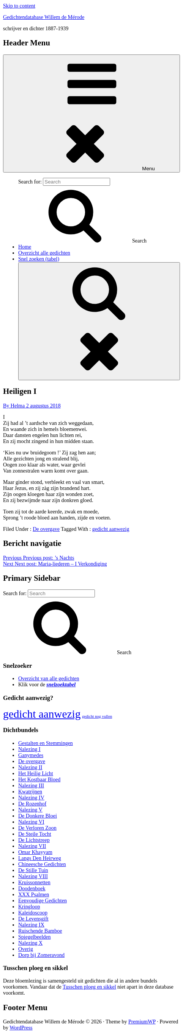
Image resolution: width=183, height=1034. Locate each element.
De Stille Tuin (33, 870)
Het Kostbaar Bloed (39, 779)
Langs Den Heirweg (39, 858)
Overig (25, 949)
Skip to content (19, 6)
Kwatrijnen (30, 792)
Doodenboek (32, 888)
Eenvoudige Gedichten (42, 900)
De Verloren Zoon (37, 828)
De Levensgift (33, 919)
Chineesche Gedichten (42, 864)
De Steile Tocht (34, 834)
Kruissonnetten (34, 882)
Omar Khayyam (35, 852)
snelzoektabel (61, 684)
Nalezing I (29, 749)
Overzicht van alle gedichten (48, 678)
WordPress (20, 1028)
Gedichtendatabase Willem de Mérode (43, 17)
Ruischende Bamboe (40, 931)
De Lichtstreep (34, 840)
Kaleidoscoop (32, 913)
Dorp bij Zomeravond (41, 955)
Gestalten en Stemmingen (45, 743)
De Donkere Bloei (37, 816)
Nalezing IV (31, 798)
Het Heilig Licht (35, 773)
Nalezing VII (32, 846)
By (14, 406)
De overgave (46, 529)
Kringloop (29, 907)
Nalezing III (31, 785)
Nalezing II (30, 767)
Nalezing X (30, 943)
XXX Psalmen (33, 894)
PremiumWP (142, 1022)
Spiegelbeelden (34, 937)
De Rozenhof (32, 804)
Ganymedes (30, 755)
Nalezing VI (31, 822)
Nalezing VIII (33, 876)
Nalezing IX (31, 925)
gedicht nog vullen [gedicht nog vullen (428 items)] (97, 716)
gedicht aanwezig (110, 529)
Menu (91, 113)
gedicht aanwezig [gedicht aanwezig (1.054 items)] (41, 714)
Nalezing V (30, 810)
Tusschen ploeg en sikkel (89, 987)
